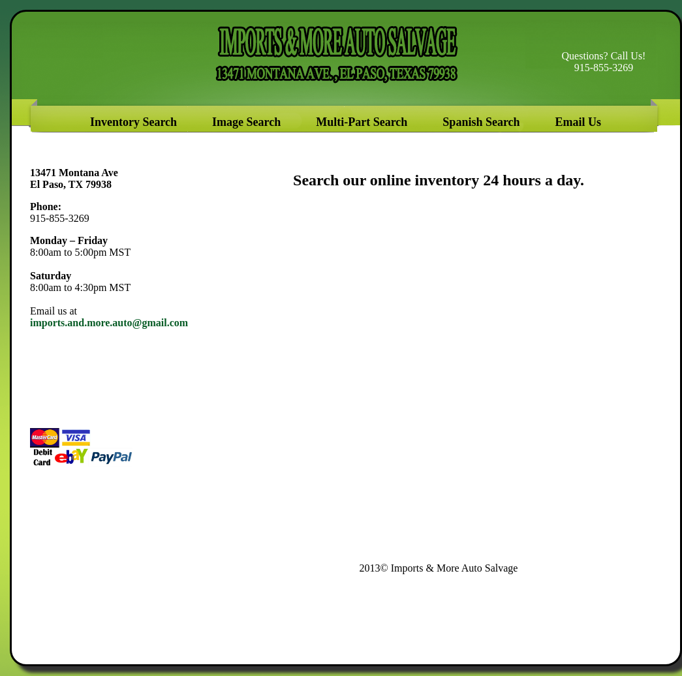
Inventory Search (138, 122)
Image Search (248, 122)
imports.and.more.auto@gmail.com (109, 322)
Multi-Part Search (361, 122)
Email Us (578, 122)
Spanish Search (480, 122)
